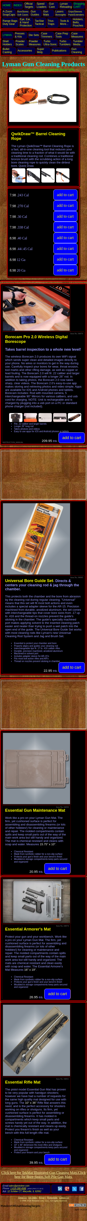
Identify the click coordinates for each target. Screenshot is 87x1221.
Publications (59, 50)
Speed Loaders (41, 5)
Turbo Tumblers (65, 43)
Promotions (52, 1197)
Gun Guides (35, 13)
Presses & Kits (19, 35)
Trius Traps (51, 22)
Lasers (60, 13)
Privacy (42, 1197)
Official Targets (28, 5)
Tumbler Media (78, 43)
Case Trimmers (46, 35)
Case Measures (77, 35)
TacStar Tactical (39, 22)
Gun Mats (46, 13)
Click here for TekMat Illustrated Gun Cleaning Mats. (39, 1173)
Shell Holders (7, 43)
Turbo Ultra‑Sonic (50, 43)
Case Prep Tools (61, 35)
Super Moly (40, 51)
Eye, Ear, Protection (26, 22)
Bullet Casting (7, 51)
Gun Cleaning (76, 51)
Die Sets (34, 35)
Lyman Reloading (66, 5)
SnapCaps (9, 13)
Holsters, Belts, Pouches (78, 22)
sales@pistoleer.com (19, 1186)
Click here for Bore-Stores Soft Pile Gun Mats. (50, 1175)
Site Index (32, 1197)
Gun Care (52, 5)
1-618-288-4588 (18, 1188)
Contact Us (64, 1197)
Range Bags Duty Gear (10, 22)
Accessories (25, 50)
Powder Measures (35, 43)
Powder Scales (20, 43)
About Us (22, 1197)
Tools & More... (64, 22)
